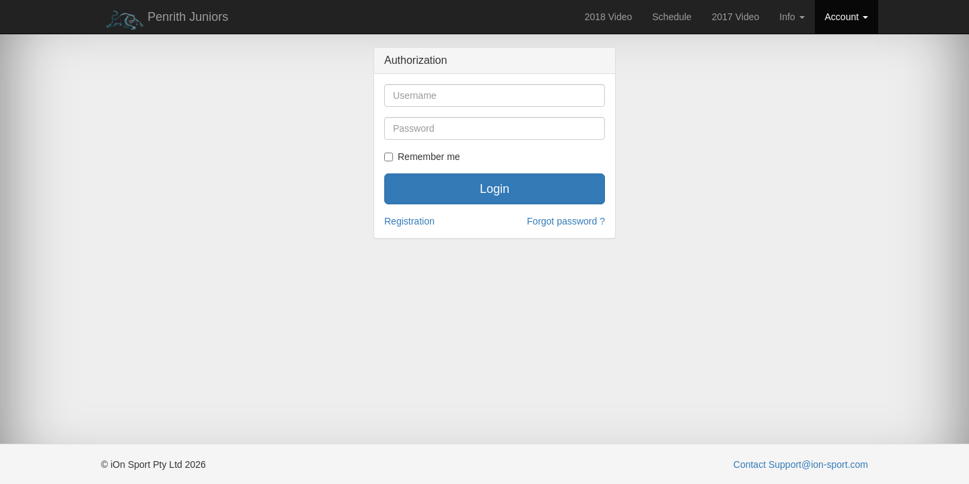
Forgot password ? (566, 221)
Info (791, 16)
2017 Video (736, 16)
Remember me (422, 156)
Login (494, 189)
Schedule (671, 16)
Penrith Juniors (164, 20)
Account (846, 16)
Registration (409, 221)
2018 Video (609, 16)
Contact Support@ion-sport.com (800, 464)
